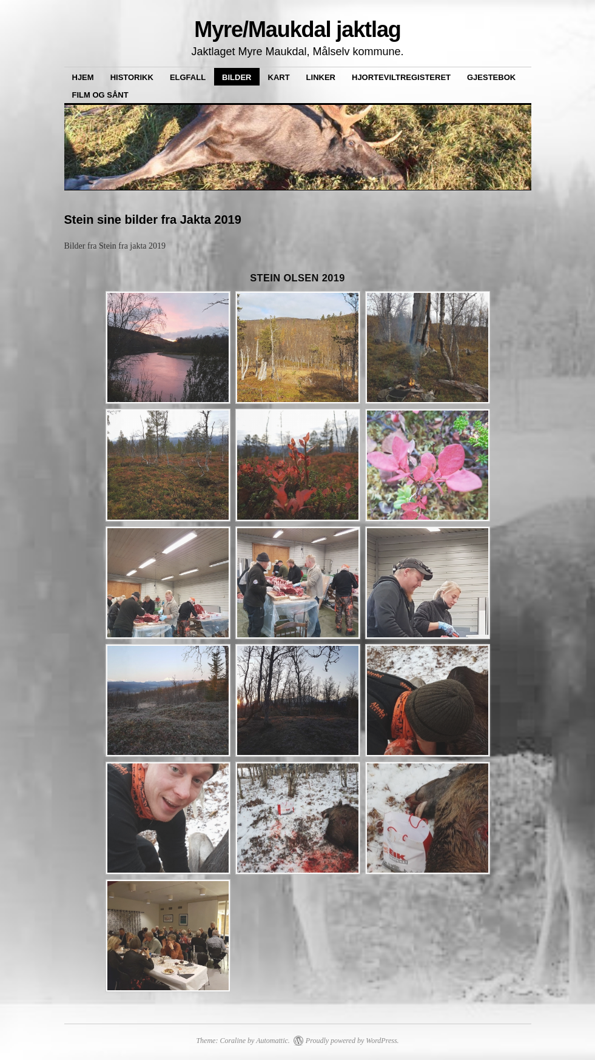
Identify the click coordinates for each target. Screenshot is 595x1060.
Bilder (236, 77)
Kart (279, 77)
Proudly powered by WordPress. (352, 1040)
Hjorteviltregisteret (401, 77)
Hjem (83, 77)
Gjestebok (491, 77)
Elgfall (188, 77)
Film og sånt (100, 94)
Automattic (272, 1040)
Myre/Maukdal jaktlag (297, 29)
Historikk (131, 77)
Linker (320, 77)
